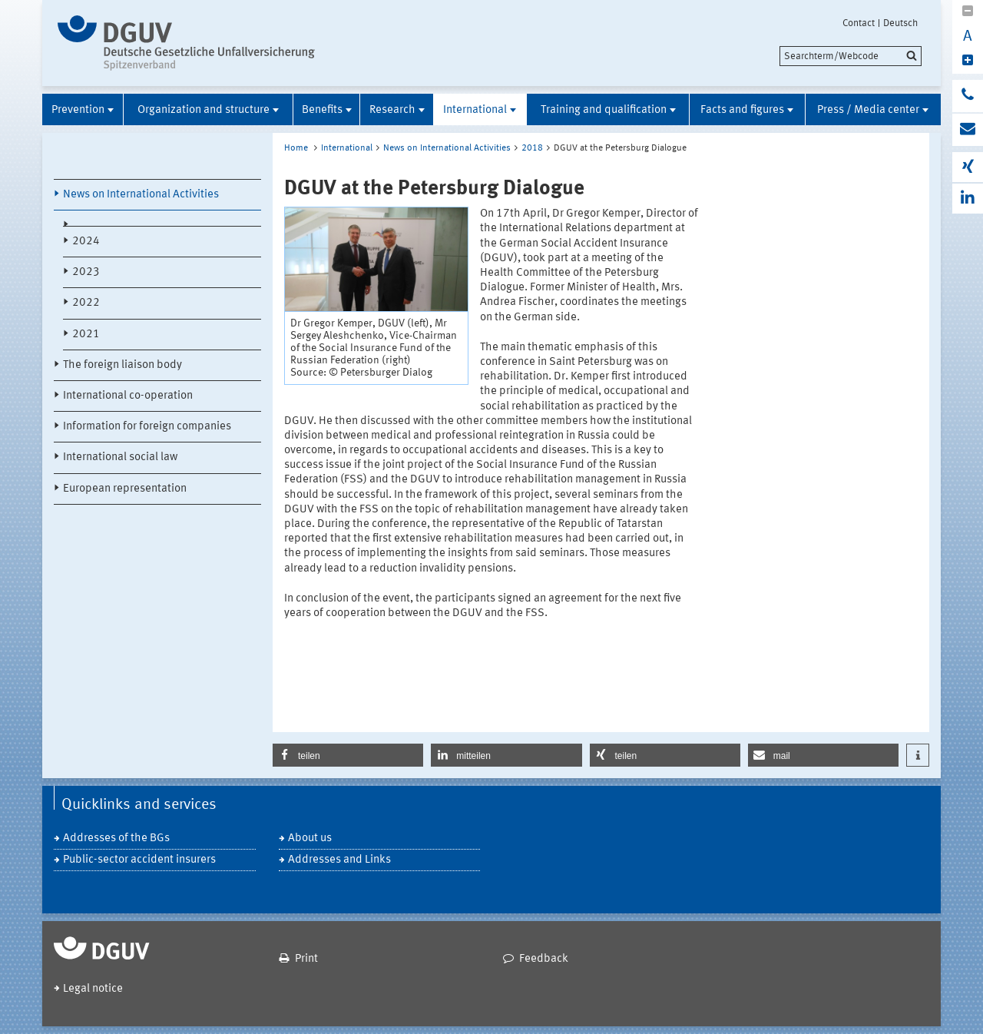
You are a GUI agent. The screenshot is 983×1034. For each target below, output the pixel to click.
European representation (125, 489)
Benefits (322, 110)
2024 (86, 241)
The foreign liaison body (122, 365)
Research (392, 110)
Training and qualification (604, 110)
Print (306, 959)
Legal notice (93, 989)
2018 (532, 148)
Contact (858, 23)
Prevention (77, 110)
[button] (348, 755)
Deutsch (900, 23)
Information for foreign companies (147, 426)
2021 (86, 334)
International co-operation (128, 396)
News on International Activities (141, 195)
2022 (86, 303)
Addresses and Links (339, 860)
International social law (120, 457)
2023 (86, 272)
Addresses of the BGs (116, 838)
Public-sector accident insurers (139, 860)
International (475, 110)
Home (296, 148)
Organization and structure (203, 110)
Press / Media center (868, 110)
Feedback (543, 959)
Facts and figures (742, 110)
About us (310, 838)
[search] (850, 56)
